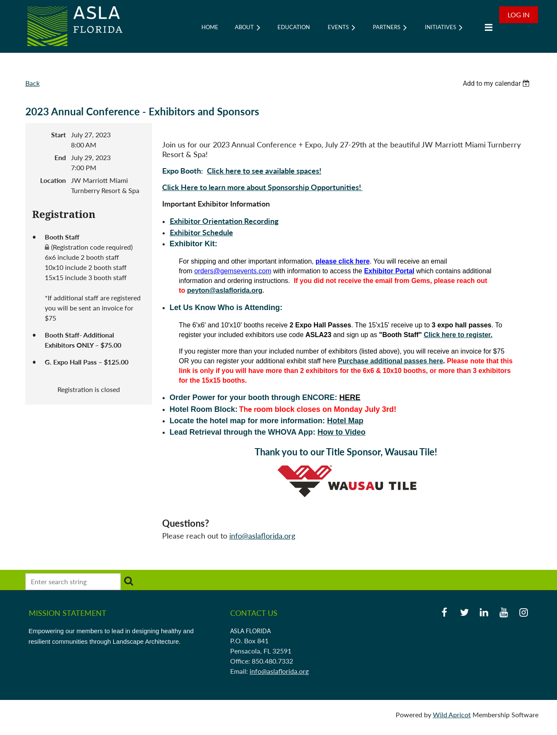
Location (53, 180)
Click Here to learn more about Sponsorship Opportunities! (262, 187)
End (60, 157)
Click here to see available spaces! (264, 170)
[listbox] (497, 83)
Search (128, 580)
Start (58, 135)
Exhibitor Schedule (201, 232)
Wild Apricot (452, 714)
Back (32, 83)
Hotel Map (345, 420)
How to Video (342, 432)
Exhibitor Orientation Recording (224, 221)
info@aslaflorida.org (262, 535)
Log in (519, 15)
